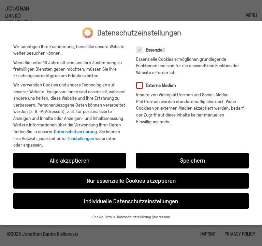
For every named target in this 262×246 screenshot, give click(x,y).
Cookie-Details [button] (103, 217)
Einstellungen (81, 138)
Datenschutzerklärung (75, 131)
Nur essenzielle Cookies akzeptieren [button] (131, 180)
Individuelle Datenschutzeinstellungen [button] (131, 201)
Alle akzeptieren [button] (69, 160)
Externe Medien (158, 85)
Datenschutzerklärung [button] (134, 217)
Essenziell (152, 49)
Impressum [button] (161, 217)
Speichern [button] (192, 160)
